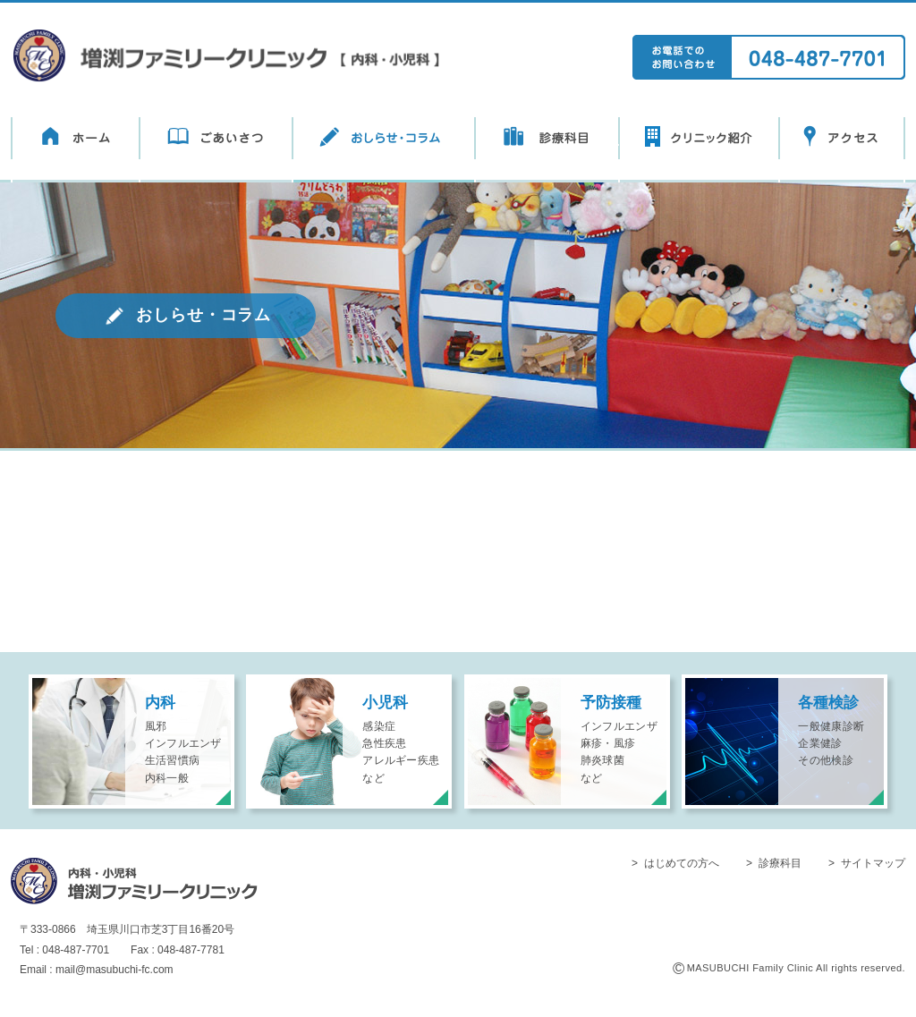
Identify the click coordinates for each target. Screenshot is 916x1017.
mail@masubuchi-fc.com (114, 969)
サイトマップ (873, 863)
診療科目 (780, 863)
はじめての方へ (681, 863)
